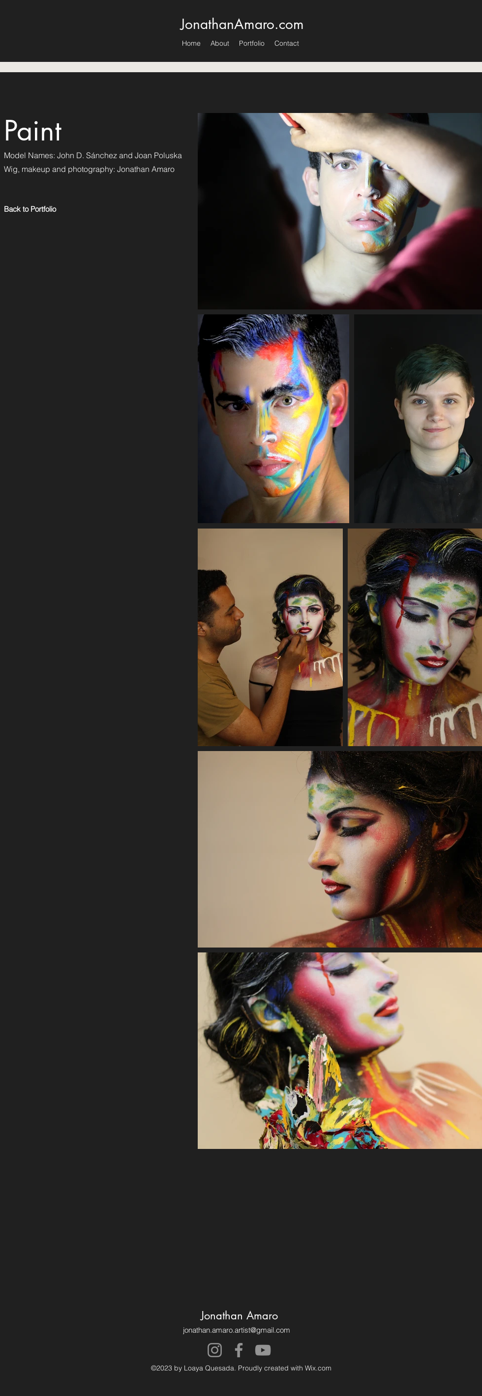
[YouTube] (262, 1350)
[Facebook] (238, 1350)
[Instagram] (214, 1350)
